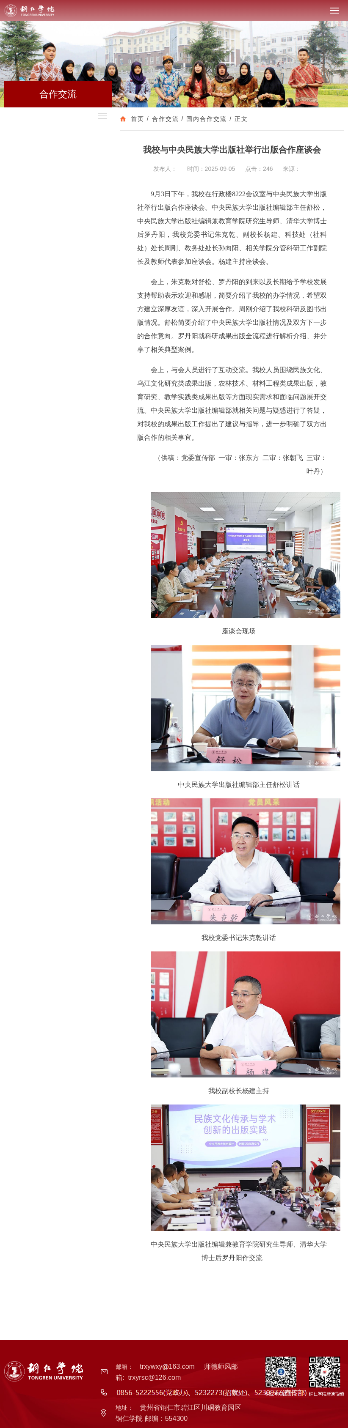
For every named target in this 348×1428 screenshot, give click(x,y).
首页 (137, 118)
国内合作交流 (206, 118)
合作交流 (165, 118)
